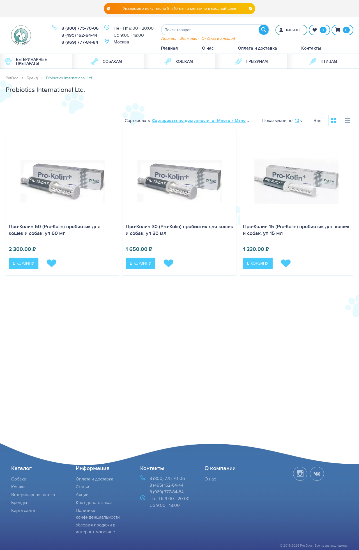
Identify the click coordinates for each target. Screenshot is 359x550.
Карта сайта (23, 510)
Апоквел (169, 38)
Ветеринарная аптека (33, 495)
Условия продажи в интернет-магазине (96, 528)
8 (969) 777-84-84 (79, 42)
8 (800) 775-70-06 (80, 28)
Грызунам (251, 61)
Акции (82, 495)
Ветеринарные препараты (25, 61)
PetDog (12, 78)
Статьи (82, 487)
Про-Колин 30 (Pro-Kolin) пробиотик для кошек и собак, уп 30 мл (179, 230)
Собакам (106, 61)
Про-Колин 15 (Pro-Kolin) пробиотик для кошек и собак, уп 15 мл (296, 230)
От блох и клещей (218, 38)
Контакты (311, 48)
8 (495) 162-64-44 (79, 35)
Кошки (18, 487)
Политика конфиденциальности (98, 514)
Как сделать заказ (94, 503)
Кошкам (178, 61)
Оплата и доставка (257, 48)
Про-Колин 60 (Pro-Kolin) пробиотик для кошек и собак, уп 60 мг (54, 230)
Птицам (323, 61)
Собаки (18, 479)
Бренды (19, 503)
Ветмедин (189, 38)
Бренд (32, 78)
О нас (208, 48)
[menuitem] (36, 61)
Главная (169, 48)
